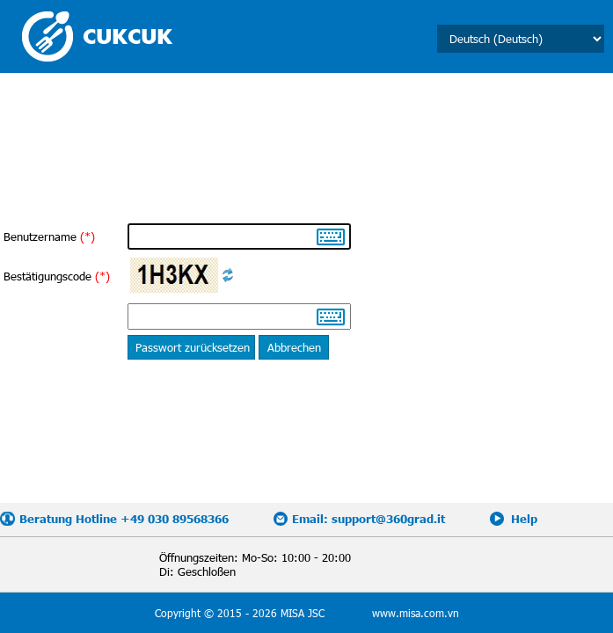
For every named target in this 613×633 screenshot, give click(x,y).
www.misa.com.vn (415, 613)
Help (524, 519)
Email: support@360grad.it (368, 519)
